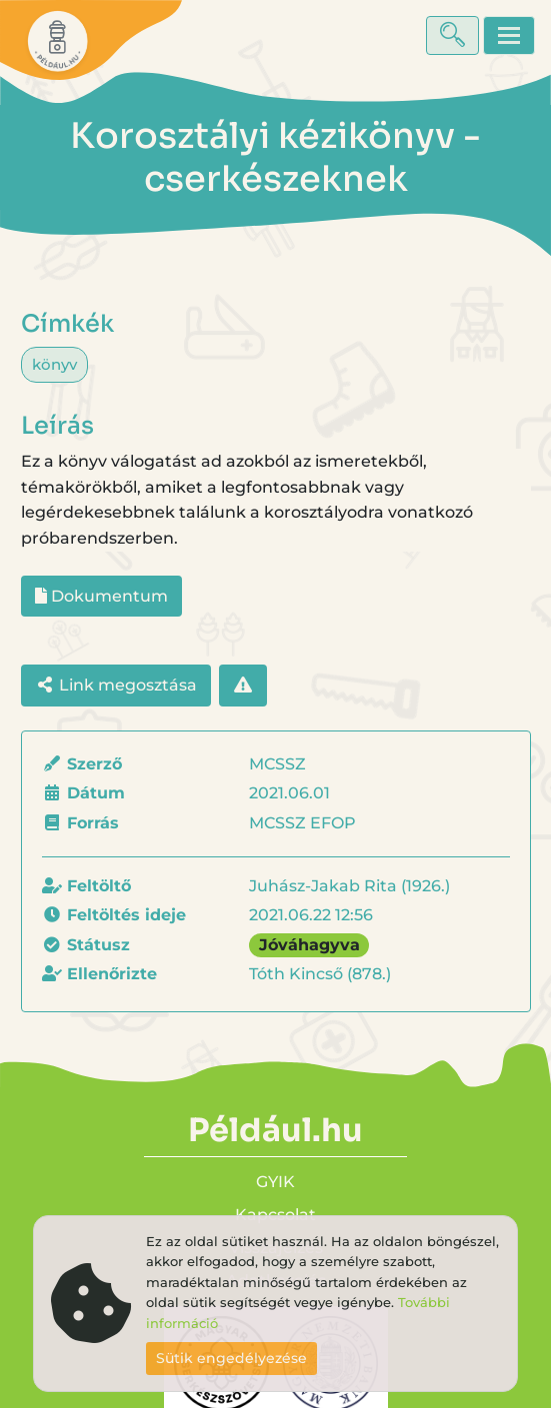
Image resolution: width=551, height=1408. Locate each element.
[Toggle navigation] (509, 35)
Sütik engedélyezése (231, 1358)
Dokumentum (101, 596)
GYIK (275, 1181)
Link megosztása (116, 685)
